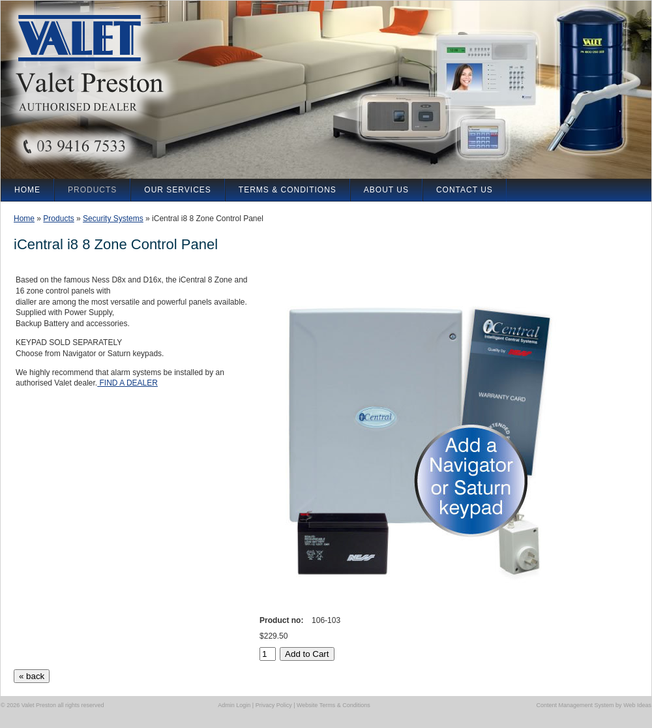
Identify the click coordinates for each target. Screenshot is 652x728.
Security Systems (113, 218)
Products (58, 218)
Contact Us (464, 189)
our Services (177, 189)
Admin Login (234, 705)
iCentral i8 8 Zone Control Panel (207, 218)
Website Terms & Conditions (333, 705)
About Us (386, 189)
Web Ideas (637, 705)
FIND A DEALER (127, 382)
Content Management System (575, 705)
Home (24, 218)
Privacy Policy (274, 705)
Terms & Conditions (287, 189)
